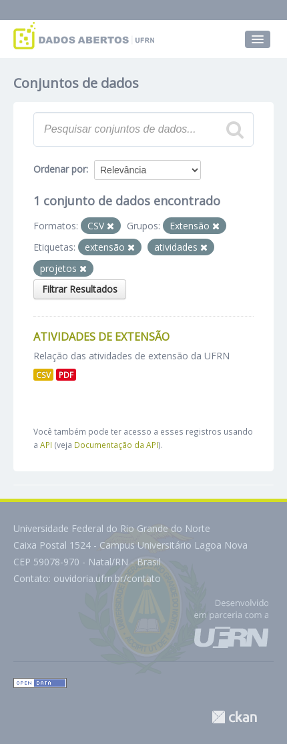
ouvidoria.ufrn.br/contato (107, 578)
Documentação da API (116, 444)
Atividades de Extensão (101, 336)
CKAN (234, 717)
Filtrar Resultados (79, 289)
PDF (66, 374)
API (46, 444)
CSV (43, 374)
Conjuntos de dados (76, 83)
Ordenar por (59, 169)
